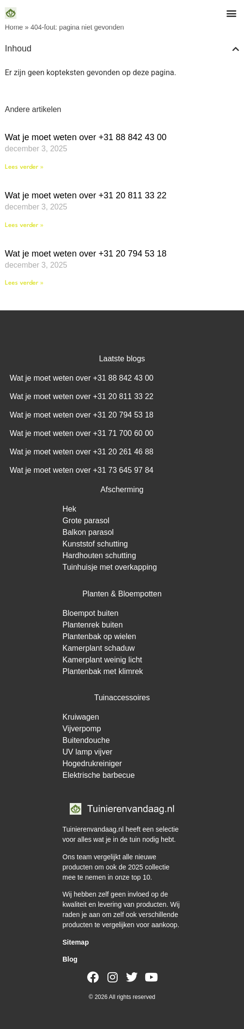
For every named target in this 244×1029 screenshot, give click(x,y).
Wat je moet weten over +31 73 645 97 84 (81, 470)
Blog (69, 959)
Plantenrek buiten (92, 625)
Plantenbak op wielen (99, 636)
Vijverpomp (81, 728)
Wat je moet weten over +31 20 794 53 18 (86, 253)
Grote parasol (85, 520)
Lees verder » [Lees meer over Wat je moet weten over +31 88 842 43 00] (24, 167)
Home (14, 27)
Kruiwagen (80, 717)
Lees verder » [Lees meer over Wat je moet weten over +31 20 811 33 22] (24, 225)
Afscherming (122, 489)
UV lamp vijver (87, 752)
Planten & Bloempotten (122, 594)
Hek (69, 509)
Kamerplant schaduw (98, 648)
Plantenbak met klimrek (102, 671)
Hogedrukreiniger (92, 763)
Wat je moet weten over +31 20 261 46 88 (81, 452)
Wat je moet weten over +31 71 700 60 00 (81, 433)
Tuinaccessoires (122, 697)
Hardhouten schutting (99, 555)
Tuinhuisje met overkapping (109, 567)
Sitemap (75, 942)
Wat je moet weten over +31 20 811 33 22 (86, 195)
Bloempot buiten (90, 613)
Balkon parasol (88, 532)
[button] (231, 13)
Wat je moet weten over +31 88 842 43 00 (86, 137)
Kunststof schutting (95, 544)
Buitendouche (86, 740)
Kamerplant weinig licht (102, 660)
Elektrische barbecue (98, 775)
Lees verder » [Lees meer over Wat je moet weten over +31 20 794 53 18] (24, 283)
